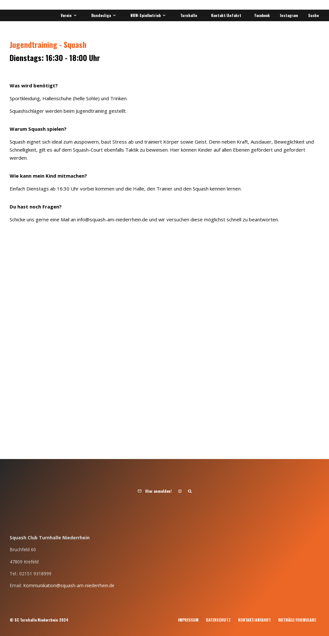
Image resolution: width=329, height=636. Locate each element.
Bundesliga (101, 15)
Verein (66, 15)
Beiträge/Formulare (297, 620)
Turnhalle (188, 15)
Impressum (188, 620)
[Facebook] (261, 15)
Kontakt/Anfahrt (226, 15)
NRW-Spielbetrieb (145, 15)
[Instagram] (288, 15)
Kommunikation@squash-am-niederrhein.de (68, 585)
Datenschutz (218, 620)
